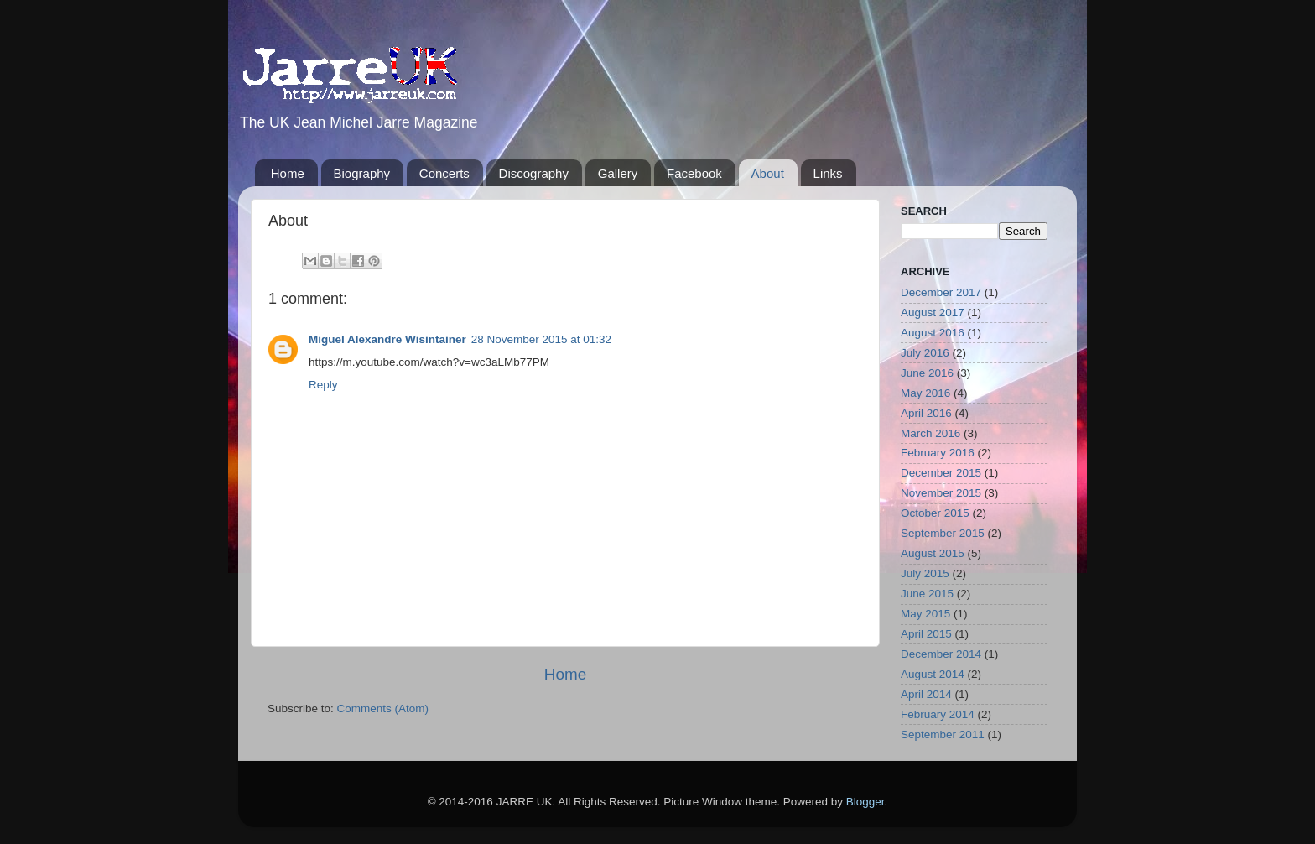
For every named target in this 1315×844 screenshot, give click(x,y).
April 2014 (926, 694)
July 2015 (925, 573)
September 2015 (943, 533)
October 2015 (935, 513)
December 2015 (941, 472)
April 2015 (926, 634)
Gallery (618, 173)
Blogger (865, 801)
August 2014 (932, 674)
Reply (323, 384)
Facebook (694, 173)
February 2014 (938, 714)
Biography (362, 173)
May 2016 (925, 393)
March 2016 (930, 433)
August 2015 (932, 553)
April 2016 (926, 413)
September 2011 (943, 734)
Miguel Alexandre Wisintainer (387, 339)
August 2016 (932, 332)
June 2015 (927, 593)
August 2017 (932, 312)
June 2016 (927, 373)
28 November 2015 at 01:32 (541, 339)
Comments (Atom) (383, 708)
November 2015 (941, 493)
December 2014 (941, 654)
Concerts (444, 173)
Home (287, 173)
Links (828, 173)
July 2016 (925, 352)
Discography (534, 173)
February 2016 (938, 452)
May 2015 (925, 613)
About (767, 173)
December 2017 (941, 292)
